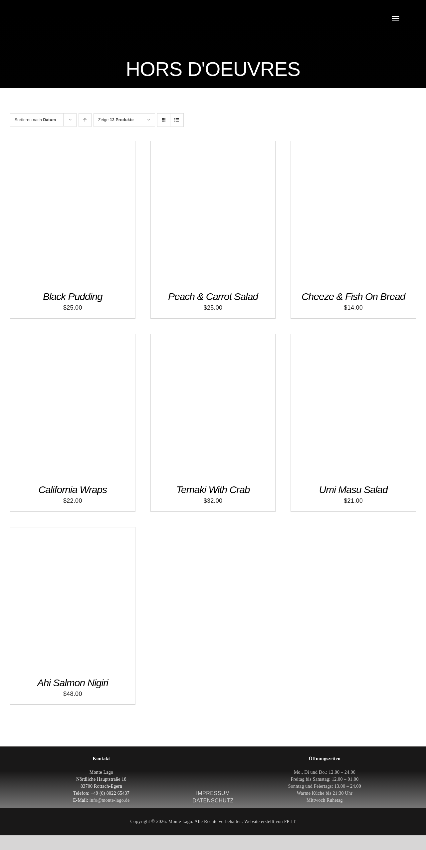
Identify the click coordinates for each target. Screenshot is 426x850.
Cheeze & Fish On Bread (353, 296)
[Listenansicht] (176, 120)
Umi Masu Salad (353, 489)
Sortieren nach (35, 120)
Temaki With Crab (213, 489)
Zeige (116, 120)
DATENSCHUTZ (212, 800)
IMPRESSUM (213, 793)
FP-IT (290, 821)
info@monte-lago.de (110, 800)
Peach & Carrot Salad (213, 296)
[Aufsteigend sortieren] (85, 120)
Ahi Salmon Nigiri (72, 682)
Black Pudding (73, 296)
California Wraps (72, 489)
